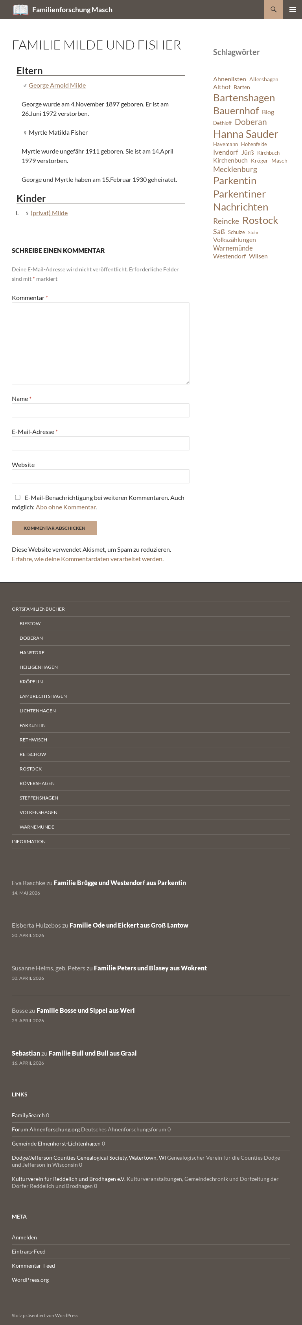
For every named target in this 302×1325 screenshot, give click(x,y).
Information (29, 841)
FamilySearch (28, 1115)
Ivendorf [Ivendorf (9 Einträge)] (225, 152)
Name (21, 398)
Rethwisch (33, 740)
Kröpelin (31, 681)
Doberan (31, 638)
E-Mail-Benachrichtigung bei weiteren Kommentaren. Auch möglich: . (98, 502)
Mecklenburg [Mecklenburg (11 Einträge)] (235, 169)
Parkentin (33, 725)
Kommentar (30, 297)
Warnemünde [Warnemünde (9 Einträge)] (233, 248)
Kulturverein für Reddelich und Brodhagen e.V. (68, 1178)
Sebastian (26, 1053)
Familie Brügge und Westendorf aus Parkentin (120, 882)
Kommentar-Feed (33, 1265)
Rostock (31, 769)
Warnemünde (37, 827)
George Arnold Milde (57, 85)
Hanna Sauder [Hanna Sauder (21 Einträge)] (245, 134)
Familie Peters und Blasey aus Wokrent (150, 968)
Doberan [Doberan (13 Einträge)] (251, 122)
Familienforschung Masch (72, 9)
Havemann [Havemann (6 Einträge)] (225, 144)
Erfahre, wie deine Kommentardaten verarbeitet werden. (88, 558)
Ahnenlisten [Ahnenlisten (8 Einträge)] (229, 78)
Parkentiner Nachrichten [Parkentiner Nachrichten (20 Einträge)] (240, 200)
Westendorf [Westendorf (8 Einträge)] (229, 256)
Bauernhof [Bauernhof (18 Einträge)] (236, 110)
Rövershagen (37, 783)
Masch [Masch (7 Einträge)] (279, 160)
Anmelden (24, 1237)
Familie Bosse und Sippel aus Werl (86, 1010)
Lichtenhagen (38, 711)
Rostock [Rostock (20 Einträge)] (260, 220)
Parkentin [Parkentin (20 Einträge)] (234, 180)
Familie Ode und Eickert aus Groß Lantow (129, 925)
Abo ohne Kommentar (66, 507)
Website (23, 464)
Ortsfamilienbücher (38, 609)
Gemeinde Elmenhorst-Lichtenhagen (56, 1143)
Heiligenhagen (39, 667)
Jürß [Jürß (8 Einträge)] (247, 152)
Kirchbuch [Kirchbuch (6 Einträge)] (268, 153)
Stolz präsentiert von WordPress (45, 1315)
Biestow (30, 623)
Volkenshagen (38, 812)
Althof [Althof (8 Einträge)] (221, 86)
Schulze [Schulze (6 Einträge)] (236, 232)
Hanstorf (32, 652)
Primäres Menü (292, 9)
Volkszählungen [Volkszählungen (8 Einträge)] (234, 239)
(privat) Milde (49, 212)
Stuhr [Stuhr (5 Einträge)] (253, 232)
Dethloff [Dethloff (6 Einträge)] (222, 123)
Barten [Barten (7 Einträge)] (242, 87)
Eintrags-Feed (29, 1251)
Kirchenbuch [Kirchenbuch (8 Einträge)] (230, 160)
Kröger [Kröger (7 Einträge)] (259, 160)
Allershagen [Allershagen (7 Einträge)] (263, 79)
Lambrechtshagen (43, 696)
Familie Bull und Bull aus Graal (93, 1053)
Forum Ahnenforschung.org (46, 1129)
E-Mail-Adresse (35, 431)
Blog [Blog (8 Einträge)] (268, 111)
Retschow (33, 754)
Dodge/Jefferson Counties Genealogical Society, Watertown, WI (89, 1157)
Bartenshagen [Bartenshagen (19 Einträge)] (244, 97)
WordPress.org (30, 1279)
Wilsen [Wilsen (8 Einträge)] (258, 256)
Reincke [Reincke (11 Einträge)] (226, 220)
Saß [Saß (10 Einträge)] (219, 231)
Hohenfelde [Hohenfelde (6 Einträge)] (254, 144)
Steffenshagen (39, 798)
